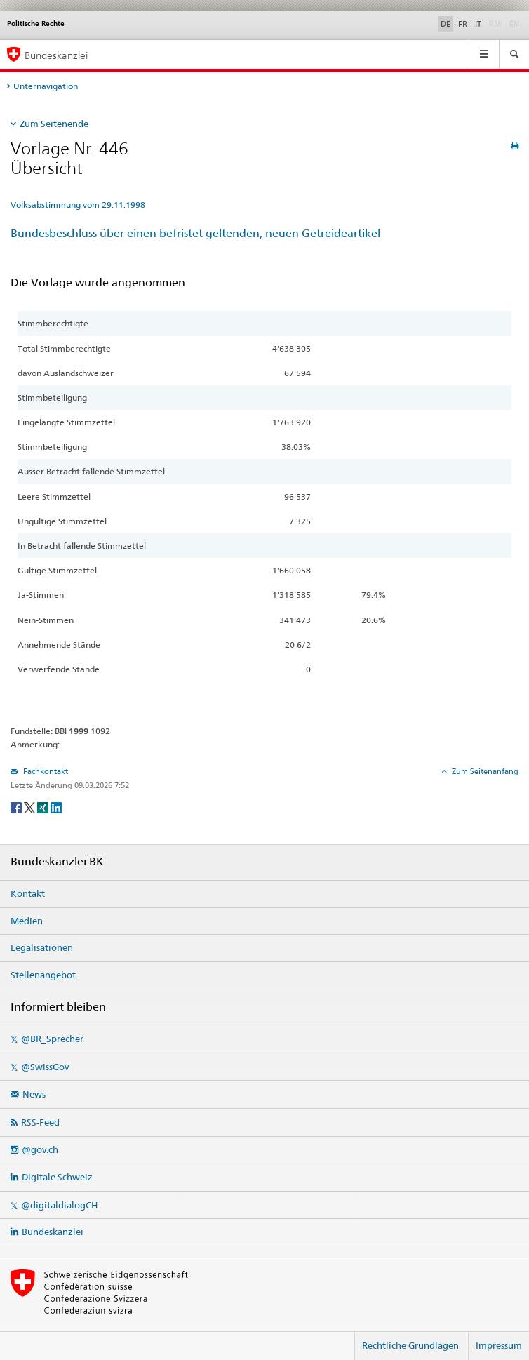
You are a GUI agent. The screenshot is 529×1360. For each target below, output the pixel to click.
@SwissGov (45, 1066)
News (34, 1094)
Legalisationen (42, 947)
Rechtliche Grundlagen (410, 1345)
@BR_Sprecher (52, 1038)
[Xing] (44, 806)
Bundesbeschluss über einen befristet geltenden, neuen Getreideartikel (195, 233)
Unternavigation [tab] (45, 86)
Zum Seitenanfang (484, 771)
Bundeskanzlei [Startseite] (56, 55)
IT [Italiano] (478, 24)
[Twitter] (30, 806)
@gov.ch (40, 1149)
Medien (27, 920)
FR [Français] (462, 24)
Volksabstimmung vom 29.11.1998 (78, 204)
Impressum (499, 1345)
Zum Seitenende (54, 123)
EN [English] (514, 24)
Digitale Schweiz (57, 1176)
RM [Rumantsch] (495, 24)
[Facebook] (17, 806)
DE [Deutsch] (445, 24)
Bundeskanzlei (52, 1231)
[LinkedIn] (56, 806)
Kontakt (28, 893)
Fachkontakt (44, 771)
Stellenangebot (43, 974)
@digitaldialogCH (59, 1205)
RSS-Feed (40, 1122)
